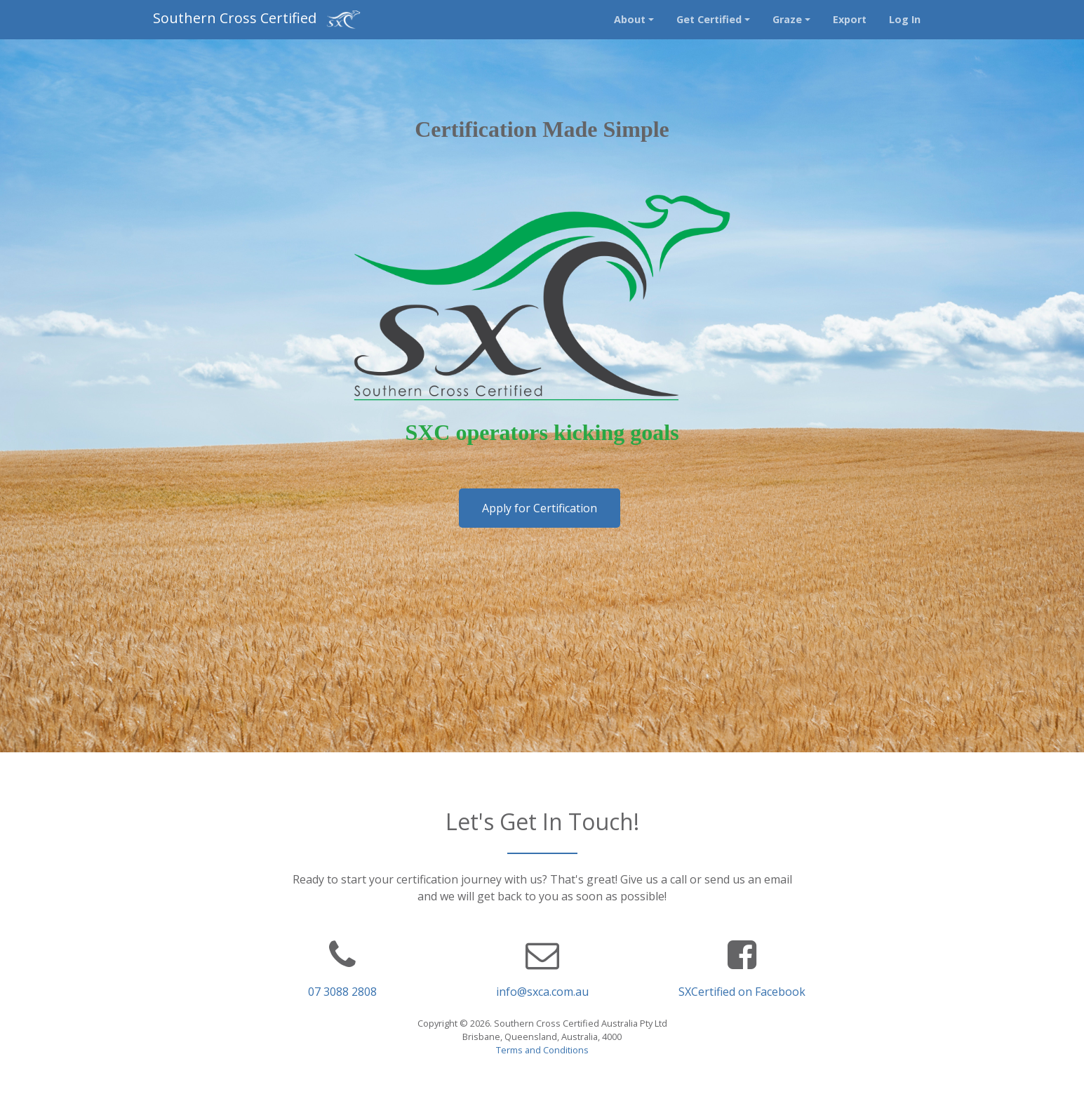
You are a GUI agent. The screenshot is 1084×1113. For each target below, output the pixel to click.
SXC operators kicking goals (541, 432)
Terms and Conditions (542, 1050)
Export (849, 19)
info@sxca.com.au (542, 991)
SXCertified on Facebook (741, 991)
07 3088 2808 (342, 991)
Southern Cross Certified (257, 19)
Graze (787, 19)
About (629, 19)
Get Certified (709, 19)
